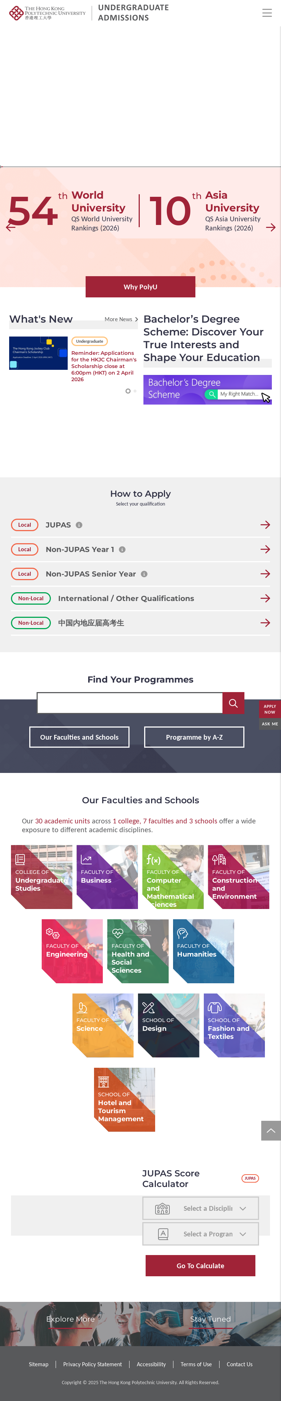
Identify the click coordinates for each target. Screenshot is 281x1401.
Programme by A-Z (194, 737)
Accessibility (151, 1364)
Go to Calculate (200, 1265)
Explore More (70, 1319)
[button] (10, 227)
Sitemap (38, 1364)
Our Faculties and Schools (79, 737)
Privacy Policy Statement (92, 1364)
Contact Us (239, 1364)
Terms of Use (196, 1364)
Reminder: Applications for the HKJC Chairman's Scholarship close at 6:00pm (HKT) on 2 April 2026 (103, 366)
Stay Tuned (210, 1319)
